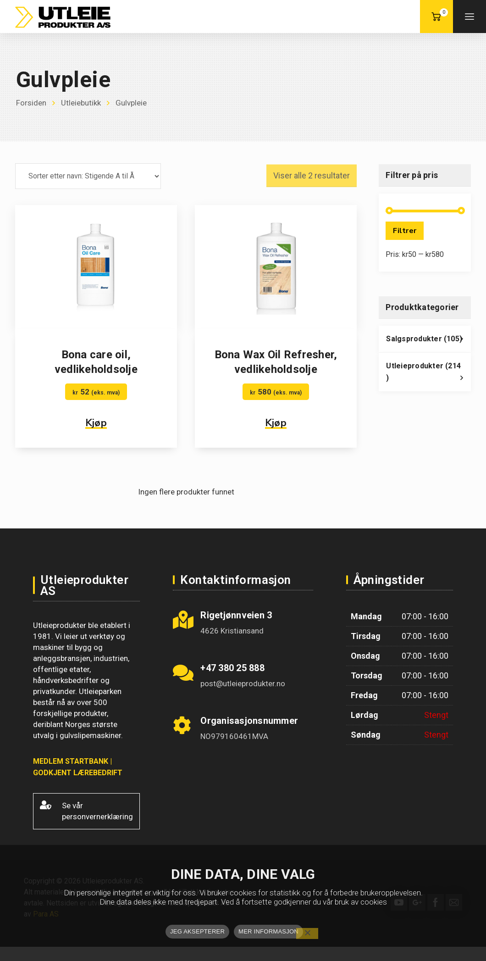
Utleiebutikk (81, 102)
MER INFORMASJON (268, 931)
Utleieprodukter (428, 374)
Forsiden (31, 102)
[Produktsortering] (88, 176)
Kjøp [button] (96, 423)
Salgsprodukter (428, 341)
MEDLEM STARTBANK (70, 761)
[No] (307, 933)
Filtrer (404, 231)
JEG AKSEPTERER (197, 931)
